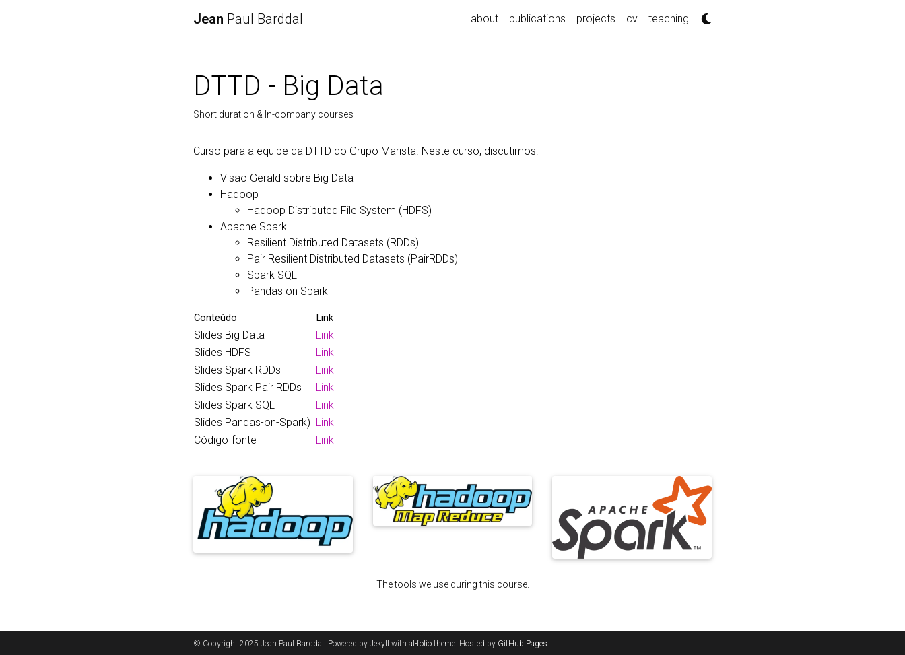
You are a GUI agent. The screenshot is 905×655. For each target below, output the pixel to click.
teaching (668, 18)
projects (595, 18)
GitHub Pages (522, 643)
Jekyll (379, 643)
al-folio (420, 643)
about (484, 18)
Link (325, 335)
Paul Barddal (248, 19)
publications (537, 18)
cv (632, 18)
